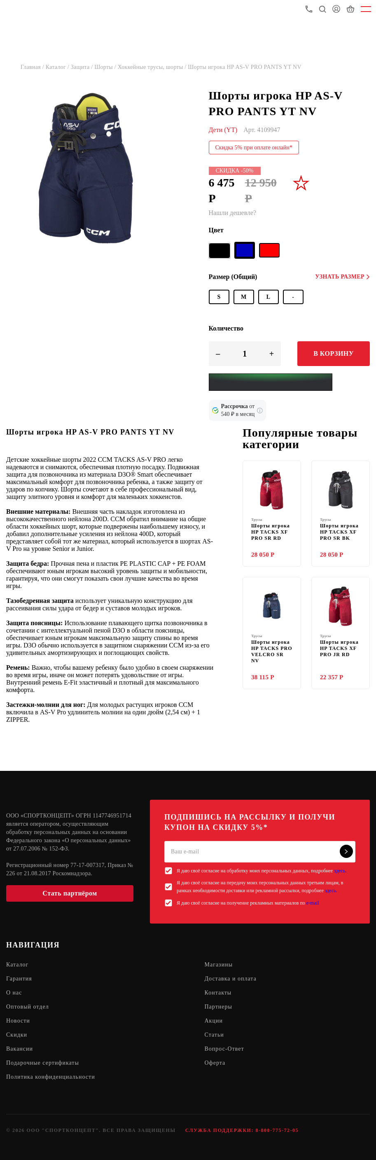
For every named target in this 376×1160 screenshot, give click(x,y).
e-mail (312, 903)
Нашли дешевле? (233, 212)
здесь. (340, 871)
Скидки (16, 1035)
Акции (214, 1021)
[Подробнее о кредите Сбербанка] (260, 410)
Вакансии (19, 1049)
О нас (14, 993)
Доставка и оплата (231, 979)
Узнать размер (342, 277)
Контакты (218, 993)
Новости (18, 1021)
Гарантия (19, 979)
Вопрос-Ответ (224, 1049)
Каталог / (58, 67)
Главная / (33, 67)
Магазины (219, 965)
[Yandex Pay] (270, 382)
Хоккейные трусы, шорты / (153, 67)
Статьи (214, 1035)
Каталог (17, 965)
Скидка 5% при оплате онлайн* (254, 147)
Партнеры (218, 1007)
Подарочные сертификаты (42, 1063)
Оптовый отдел (27, 1007)
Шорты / (106, 67)
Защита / (82, 67)
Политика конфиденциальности (50, 1077)
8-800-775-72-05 (276, 1130)
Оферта (215, 1063)
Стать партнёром (69, 893)
